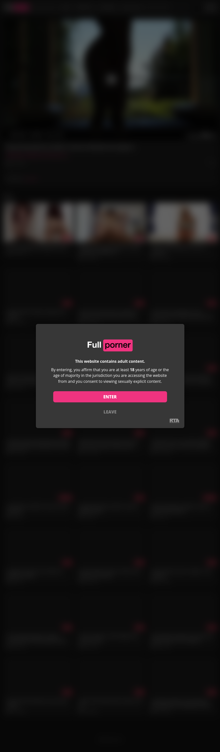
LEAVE (109, 412)
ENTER (110, 397)
